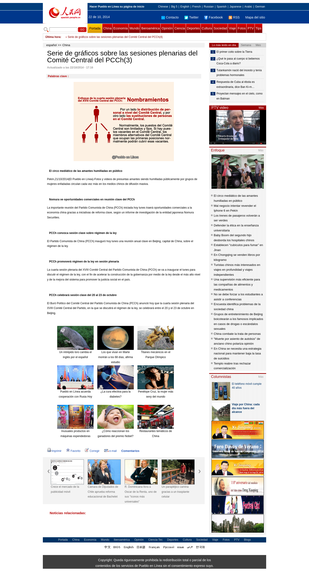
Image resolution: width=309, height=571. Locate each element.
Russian (209, 6)
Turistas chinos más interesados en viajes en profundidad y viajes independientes (237, 269)
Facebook (213, 17)
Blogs (247, 539)
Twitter (191, 17)
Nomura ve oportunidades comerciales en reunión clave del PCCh (92, 199)
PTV (250, 28)
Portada (94, 28)
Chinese (163, 6)
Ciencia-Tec (155, 539)
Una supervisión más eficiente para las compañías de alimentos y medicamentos (237, 284)
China (107, 28)
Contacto (170, 17)
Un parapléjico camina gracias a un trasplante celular (175, 491)
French (196, 6)
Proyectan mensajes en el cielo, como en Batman (239, 96)
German (260, 6)
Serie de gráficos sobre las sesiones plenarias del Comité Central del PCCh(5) (115, 36)
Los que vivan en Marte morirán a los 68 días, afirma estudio (115, 357)
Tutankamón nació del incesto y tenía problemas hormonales (239, 73)
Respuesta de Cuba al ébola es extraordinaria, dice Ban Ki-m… (235, 84)
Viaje (232, 28)
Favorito (73, 451)
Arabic (248, 6)
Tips (259, 28)
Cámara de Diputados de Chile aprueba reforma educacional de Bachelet (103, 491)
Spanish (222, 6)
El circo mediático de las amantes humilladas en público (85, 171)
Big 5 (174, 6)
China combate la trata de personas (237, 333)
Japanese (235, 6)
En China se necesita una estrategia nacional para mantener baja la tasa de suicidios (237, 353)
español (51, 45)
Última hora (52, 37)
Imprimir (54, 451)
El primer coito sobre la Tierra (234, 51)
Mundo (134, 28)
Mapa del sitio (255, 17)
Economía (120, 28)
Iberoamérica (150, 28)
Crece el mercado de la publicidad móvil (65, 489)
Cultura (207, 28)
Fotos (242, 28)
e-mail (110, 451)
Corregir (92, 451)
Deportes (193, 28)
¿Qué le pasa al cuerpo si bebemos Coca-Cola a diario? (238, 61)
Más (261, 107)
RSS (234, 17)
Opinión (167, 28)
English (184, 6)
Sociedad (220, 28)
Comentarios (130, 451)
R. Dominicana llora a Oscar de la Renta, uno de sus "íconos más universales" (141, 494)
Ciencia (179, 28)
